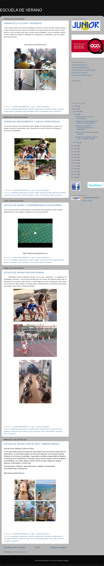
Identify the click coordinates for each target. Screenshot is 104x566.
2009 (75, 177)
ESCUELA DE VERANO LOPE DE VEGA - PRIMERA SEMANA (31, 444)
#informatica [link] (15, 463)
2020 (75, 146)
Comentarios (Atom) (19, 552)
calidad (36, 192)
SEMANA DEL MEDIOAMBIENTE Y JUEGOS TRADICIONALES (32, 122)
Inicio (37, 547)
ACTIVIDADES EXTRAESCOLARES (83, 70)
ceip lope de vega (50, 109)
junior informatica (28, 111)
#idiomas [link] (7, 463)
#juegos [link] (58, 461)
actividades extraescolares (19, 109)
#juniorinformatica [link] (29, 466)
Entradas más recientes (14, 547)
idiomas (11, 111)
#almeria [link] (19, 466)
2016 (75, 157)
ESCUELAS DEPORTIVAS (80, 67)
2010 (75, 174)
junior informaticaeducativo (39, 538)
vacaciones (57, 111)
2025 (75, 106)
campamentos (39, 109)
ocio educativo (44, 111)
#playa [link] (26, 461)
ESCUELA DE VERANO (21, 10)
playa (51, 111)
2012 (75, 169)
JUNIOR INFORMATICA (79, 65)
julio (77, 114)
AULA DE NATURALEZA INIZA (82, 75)
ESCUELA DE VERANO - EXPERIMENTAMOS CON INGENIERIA (33, 205)
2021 (75, 109)
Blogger (66, 560)
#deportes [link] (50, 461)
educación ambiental (59, 192)
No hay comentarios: (43, 106)
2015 (75, 160)
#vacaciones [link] (22, 468)
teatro (6, 433)
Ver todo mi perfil (86, 200)
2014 (75, 163)
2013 (75, 166)
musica (36, 195)
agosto (78, 111)
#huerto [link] (38, 461)
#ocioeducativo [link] (49, 466)
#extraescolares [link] (9, 466)
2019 (75, 149)
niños (36, 111)
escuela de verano (10, 195)
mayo (78, 142)
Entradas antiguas (58, 547)
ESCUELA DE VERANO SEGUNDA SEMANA (24, 272)
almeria (31, 109)
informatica (18, 111)
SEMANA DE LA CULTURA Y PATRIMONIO (23, 23)
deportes (7, 431)
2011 (75, 171)
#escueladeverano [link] (10, 468)
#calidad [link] (40, 466)
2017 (75, 154)
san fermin (58, 431)
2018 (75, 151)
